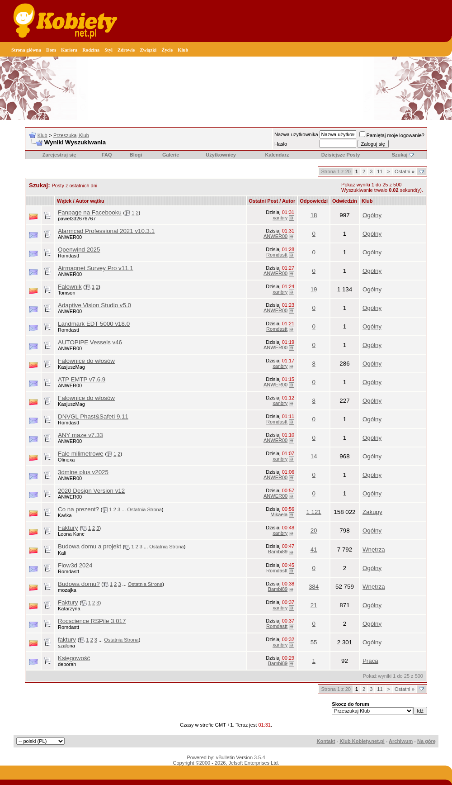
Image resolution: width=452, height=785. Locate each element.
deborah (67, 664)
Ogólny (372, 215)
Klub (183, 50)
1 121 (313, 512)
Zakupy (372, 512)
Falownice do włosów (86, 360)
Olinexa (66, 459)
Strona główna (26, 50)
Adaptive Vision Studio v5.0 (94, 305)
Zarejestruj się (59, 154)
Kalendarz (277, 154)
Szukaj (400, 154)
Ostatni (404, 171)
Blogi (136, 154)
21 (314, 605)
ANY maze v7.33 (80, 435)
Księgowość (74, 658)
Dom (51, 50)
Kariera (69, 50)
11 (379, 171)
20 (314, 530)
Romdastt (68, 255)
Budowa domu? (79, 583)
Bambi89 (277, 551)
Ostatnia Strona (144, 509)
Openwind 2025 (79, 249)
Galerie (170, 154)
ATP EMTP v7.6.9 (81, 379)
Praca (370, 660)
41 (314, 549)
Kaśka (65, 515)
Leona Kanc (71, 534)
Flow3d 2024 (75, 565)
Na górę (426, 741)
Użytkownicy (221, 154)
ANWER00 (70, 237)
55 (314, 642)
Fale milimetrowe (81, 453)
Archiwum (401, 741)
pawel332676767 (77, 218)
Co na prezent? (78, 509)
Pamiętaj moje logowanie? (391, 135)
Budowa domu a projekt (89, 546)
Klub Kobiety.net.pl (361, 741)
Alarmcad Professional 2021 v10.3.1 (106, 231)
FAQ (107, 154)
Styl (108, 50)
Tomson (66, 292)
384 (314, 586)
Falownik (70, 286)
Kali (62, 553)
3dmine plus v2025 (83, 472)
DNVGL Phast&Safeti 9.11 (93, 416)
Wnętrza (374, 549)
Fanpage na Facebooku (90, 212)
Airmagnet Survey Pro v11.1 (95, 268)
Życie (167, 50)
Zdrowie (126, 50)
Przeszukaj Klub (71, 135)
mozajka (67, 590)
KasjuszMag (71, 367)
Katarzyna (69, 608)
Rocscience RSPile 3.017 (92, 621)
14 (314, 456)
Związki (148, 50)
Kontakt (326, 741)
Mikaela (278, 514)
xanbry (280, 217)
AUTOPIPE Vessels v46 (90, 342)
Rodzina (90, 50)
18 (314, 215)
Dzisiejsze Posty (340, 154)
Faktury (68, 527)
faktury (67, 639)
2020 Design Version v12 (91, 490)
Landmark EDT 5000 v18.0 (94, 323)
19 (314, 289)
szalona (66, 645)
